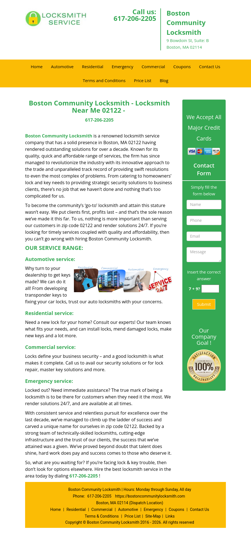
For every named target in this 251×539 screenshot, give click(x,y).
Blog (164, 80)
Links (170, 516)
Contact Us (209, 66)
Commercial (153, 66)
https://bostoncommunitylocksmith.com (150, 496)
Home (36, 66)
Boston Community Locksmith (58, 136)
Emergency (122, 66)
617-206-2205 (135, 18)
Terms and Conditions (104, 80)
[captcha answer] (210, 289)
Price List (142, 80)
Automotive (62, 66)
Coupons (182, 66)
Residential (92, 66)
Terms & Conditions (102, 516)
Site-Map (153, 516)
